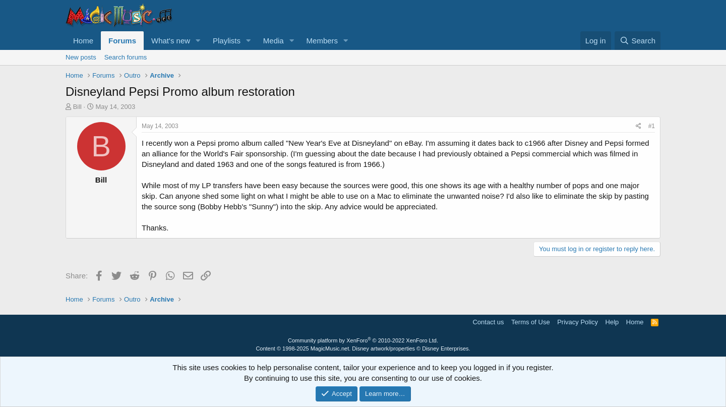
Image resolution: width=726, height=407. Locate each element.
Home (83, 40)
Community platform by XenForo (363, 340)
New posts (81, 57)
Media (273, 40)
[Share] (638, 126)
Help (612, 322)
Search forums (125, 57)
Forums (122, 40)
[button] (198, 40)
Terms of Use (530, 322)
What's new (170, 40)
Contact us (488, 322)
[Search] (637, 40)
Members (322, 40)
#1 (651, 126)
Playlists (226, 40)
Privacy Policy (577, 322)
